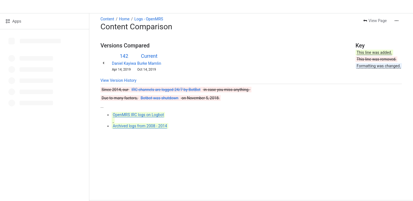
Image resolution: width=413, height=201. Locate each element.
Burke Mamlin (149, 63)
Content (107, 19)
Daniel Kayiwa (124, 63)
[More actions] (396, 20)
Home (124, 19)
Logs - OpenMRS (148, 19)
